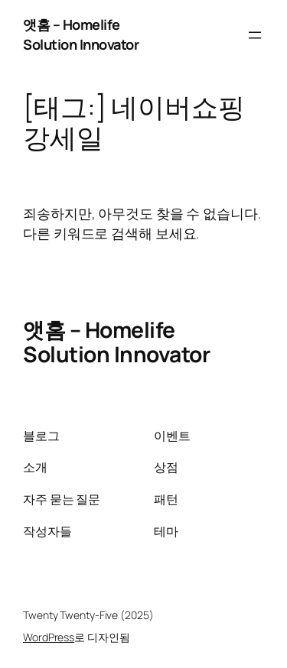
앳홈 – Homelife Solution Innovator (81, 34)
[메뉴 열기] (255, 35)
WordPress (48, 637)
